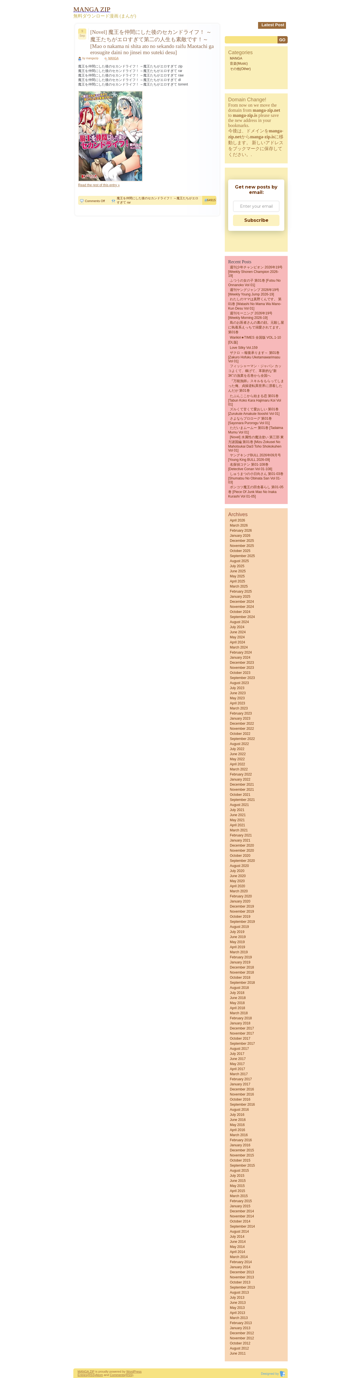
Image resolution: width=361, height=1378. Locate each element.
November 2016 (242, 1094)
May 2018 (237, 1003)
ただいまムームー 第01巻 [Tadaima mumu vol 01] (255, 430)
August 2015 (239, 1171)
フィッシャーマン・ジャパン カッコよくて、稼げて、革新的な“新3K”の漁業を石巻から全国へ (254, 371)
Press (138, 1371)
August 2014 (239, 1232)
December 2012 (242, 1333)
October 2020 (240, 856)
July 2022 (237, 749)
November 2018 (242, 972)
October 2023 (240, 673)
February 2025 (241, 591)
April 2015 (237, 1191)
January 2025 (240, 597)
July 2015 (237, 1176)
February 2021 (241, 835)
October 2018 (240, 978)
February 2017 (241, 1079)
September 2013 (242, 1287)
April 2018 (237, 1008)
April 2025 (237, 581)
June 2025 (238, 571)
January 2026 (240, 536)
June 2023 (238, 693)
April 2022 (237, 764)
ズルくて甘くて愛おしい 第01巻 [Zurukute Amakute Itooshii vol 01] (253, 411)
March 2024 (239, 647)
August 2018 (239, 988)
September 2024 (242, 617)
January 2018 (240, 1023)
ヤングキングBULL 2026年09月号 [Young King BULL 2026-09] (254, 457)
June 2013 (238, 1303)
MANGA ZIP (86, 1371)
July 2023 (237, 688)
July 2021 (237, 810)
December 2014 (242, 1211)
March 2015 (239, 1196)
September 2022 (242, 739)
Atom (99, 1375)
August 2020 (239, 866)
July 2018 (237, 993)
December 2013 (242, 1272)
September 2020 (242, 861)
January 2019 (240, 962)
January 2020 (240, 901)
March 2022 (239, 769)
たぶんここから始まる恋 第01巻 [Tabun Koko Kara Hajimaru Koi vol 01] (254, 400)
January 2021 (240, 840)
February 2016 (241, 1140)
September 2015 (242, 1165)
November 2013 (242, 1277)
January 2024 (240, 658)
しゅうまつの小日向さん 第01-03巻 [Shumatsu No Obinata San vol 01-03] (255, 478)
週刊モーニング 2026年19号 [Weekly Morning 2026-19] (250, 315)
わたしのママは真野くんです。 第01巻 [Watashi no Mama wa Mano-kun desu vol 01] (254, 303)
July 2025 (237, 566)
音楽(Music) (239, 63)
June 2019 (238, 937)
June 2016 (238, 1120)
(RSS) (91, 1375)
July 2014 (237, 1237)
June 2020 (238, 876)
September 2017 (242, 1044)
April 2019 (237, 947)
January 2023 (240, 718)
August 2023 (239, 683)
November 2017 (242, 1033)
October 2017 (240, 1038)
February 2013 (241, 1323)
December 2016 (242, 1089)
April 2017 (237, 1069)
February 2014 (241, 1262)
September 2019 (242, 922)
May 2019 (237, 942)
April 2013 (237, 1313)
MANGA (113, 58)
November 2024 (242, 607)
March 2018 (239, 1013)
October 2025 (240, 551)
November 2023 (242, 668)
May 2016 (237, 1125)
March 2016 (239, 1135)
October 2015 (240, 1160)
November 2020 (242, 851)
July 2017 (237, 1054)
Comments (117, 1375)
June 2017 (238, 1059)
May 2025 (237, 576)
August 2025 (239, 561)
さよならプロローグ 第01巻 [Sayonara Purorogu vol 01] (250, 421)
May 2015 (237, 1186)
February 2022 (241, 774)
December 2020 (242, 845)
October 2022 (240, 734)
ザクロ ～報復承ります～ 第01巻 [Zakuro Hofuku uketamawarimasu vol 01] (254, 357)
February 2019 (241, 957)
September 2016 (242, 1105)
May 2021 (237, 820)
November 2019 (242, 911)
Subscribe (256, 220)
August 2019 (239, 927)
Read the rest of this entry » (99, 185)
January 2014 (240, 1267)
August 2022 (239, 744)
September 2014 (242, 1226)
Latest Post (272, 24)
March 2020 (239, 891)
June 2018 (238, 998)
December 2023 (242, 663)
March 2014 (239, 1257)
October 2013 (240, 1282)
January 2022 (240, 779)
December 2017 (242, 1028)
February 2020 (241, 896)
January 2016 (240, 1145)
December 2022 (242, 724)
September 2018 (242, 983)
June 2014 (238, 1242)
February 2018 (241, 1018)
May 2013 (237, 1308)
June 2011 (238, 1353)
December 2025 (242, 541)
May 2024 (237, 637)
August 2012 (239, 1348)
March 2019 (239, 952)
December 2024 (242, 602)
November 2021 (242, 790)
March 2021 (239, 830)
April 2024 (237, 642)
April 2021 (237, 825)
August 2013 (239, 1292)
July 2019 (237, 932)
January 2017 (240, 1084)
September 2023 (242, 678)
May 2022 (237, 759)
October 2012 (240, 1343)
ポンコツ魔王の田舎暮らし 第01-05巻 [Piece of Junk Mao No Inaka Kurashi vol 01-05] (255, 491)
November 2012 (242, 1338)
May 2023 (237, 698)
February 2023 (241, 713)
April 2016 (237, 1130)
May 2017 (237, 1064)
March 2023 (239, 708)
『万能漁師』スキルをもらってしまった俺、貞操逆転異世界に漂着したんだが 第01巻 (256, 386)
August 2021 (239, 805)
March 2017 (239, 1074)
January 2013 (240, 1328)
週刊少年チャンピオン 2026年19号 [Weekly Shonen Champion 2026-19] (255, 271)
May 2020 (237, 881)
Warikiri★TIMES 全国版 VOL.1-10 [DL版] (254, 340)
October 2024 (240, 612)
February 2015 (241, 1201)
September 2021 (242, 800)
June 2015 (238, 1181)
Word (130, 1371)
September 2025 (242, 556)
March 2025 (239, 586)
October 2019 (240, 917)
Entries (82, 1375)
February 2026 (241, 531)
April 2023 (237, 703)
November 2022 (242, 729)
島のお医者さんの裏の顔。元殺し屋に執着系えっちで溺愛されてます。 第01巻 (256, 327)
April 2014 (237, 1252)
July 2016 (237, 1115)
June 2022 (238, 754)
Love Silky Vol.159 (243, 348)
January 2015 (240, 1206)
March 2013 (239, 1318)
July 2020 (237, 871)
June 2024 (238, 632)
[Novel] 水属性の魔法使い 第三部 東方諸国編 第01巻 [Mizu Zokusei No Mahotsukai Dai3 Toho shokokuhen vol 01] (256, 443)
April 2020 (237, 886)
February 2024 (241, 652)
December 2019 (242, 906)
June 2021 (238, 815)
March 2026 (239, 525)
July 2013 (237, 1298)
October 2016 (240, 1099)
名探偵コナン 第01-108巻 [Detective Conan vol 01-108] (250, 467)
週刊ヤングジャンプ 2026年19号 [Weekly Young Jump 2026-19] (253, 292)
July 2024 (237, 627)
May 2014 (237, 1247)
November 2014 (242, 1216)
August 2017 (239, 1049)
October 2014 (240, 1221)
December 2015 (242, 1150)
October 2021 (240, 795)
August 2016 (239, 1110)
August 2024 (239, 622)
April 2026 (237, 520)
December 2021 (242, 785)
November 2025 (242, 546)
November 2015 (242, 1155)
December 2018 (242, 967)
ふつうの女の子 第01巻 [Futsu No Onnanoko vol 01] (254, 283)
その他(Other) (240, 69)
